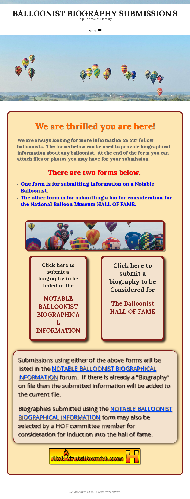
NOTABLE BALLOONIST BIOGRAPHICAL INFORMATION (58, 315)
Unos (90, 491)
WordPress (114, 491)
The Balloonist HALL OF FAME (132, 307)
